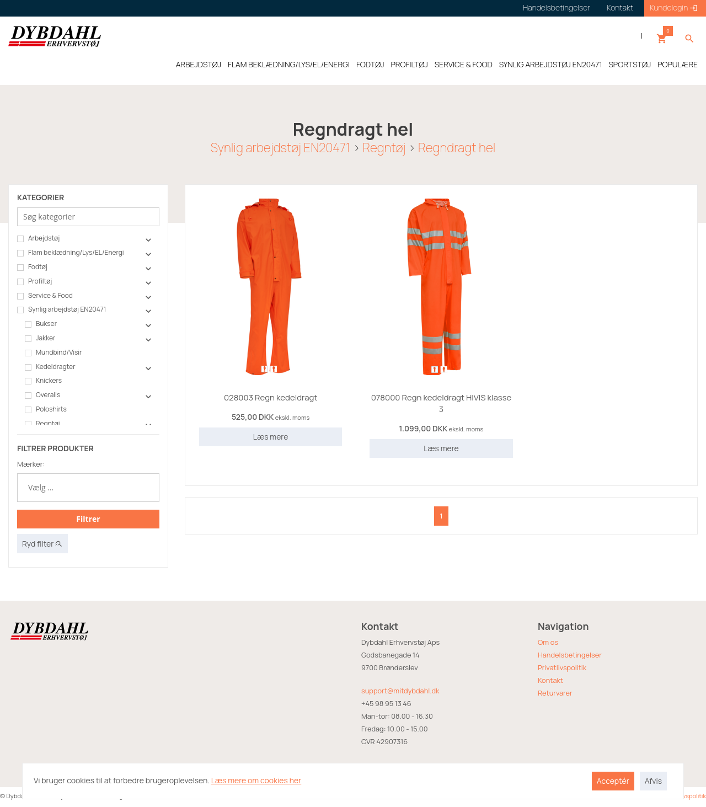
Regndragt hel (456, 147)
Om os (548, 642)
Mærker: (31, 464)
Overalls (42, 395)
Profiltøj (34, 281)
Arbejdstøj (38, 238)
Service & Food (45, 296)
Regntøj (383, 147)
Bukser (41, 324)
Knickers (43, 380)
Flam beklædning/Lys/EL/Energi (70, 252)
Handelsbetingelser (570, 655)
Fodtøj (32, 267)
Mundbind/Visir (53, 352)
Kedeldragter (50, 367)
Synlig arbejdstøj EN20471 (280, 147)
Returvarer (555, 693)
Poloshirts (46, 409)
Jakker (40, 338)
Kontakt (550, 680)
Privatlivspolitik (562, 667)
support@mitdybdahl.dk (400, 691)
